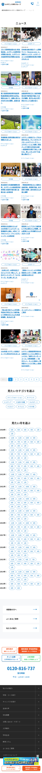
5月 (18, 430)
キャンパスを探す (9, 702)
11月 (19, 438)
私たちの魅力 (21, 628)
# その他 (3, 107)
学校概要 (6, 715)
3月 (31, 430)
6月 (12, 430)
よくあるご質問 (21, 619)
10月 (27, 438)
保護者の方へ (21, 609)
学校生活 (6, 735)
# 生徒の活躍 (4, 64)
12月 (12, 438)
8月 (12, 442)
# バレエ (21, 407)
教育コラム (7, 742)
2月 (38, 430)
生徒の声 (6, 709)
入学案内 (6, 729)
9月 (34, 438)
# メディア (24, 67)
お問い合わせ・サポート (12, 722)
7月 (18, 442)
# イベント (24, 281)
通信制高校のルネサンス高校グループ (13, 10)
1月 (12, 434)
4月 (25, 430)
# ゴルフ (3, 62)
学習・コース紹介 (9, 695)
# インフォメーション (7, 61)
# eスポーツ (24, 63)
